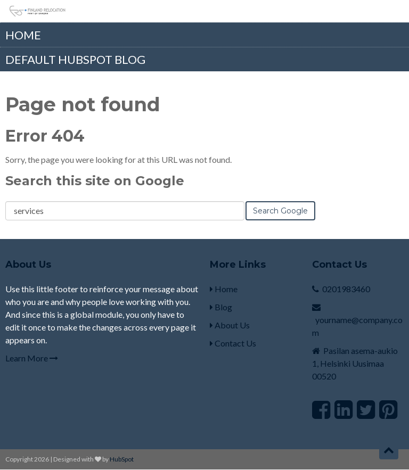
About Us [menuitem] (230, 325)
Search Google (280, 211)
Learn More (31, 358)
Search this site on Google (94, 180)
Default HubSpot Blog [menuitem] (75, 59)
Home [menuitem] (23, 35)
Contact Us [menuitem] (233, 343)
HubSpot (122, 459)
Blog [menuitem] (221, 307)
